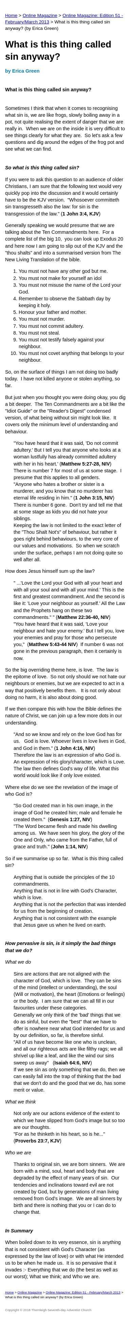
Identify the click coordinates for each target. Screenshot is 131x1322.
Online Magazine (40, 15)
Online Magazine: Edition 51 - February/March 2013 (82, 1292)
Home (11, 15)
